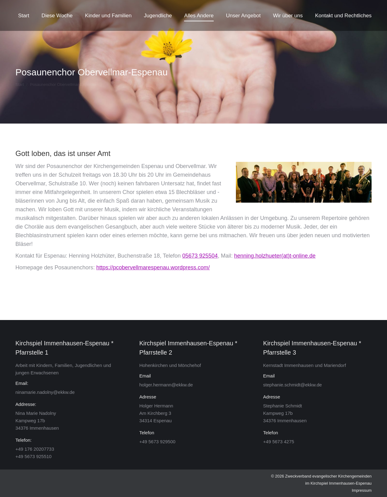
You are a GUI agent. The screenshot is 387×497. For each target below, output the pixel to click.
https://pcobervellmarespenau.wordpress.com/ (153, 267)
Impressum (362, 490)
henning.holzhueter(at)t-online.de (274, 256)
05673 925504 (200, 256)
